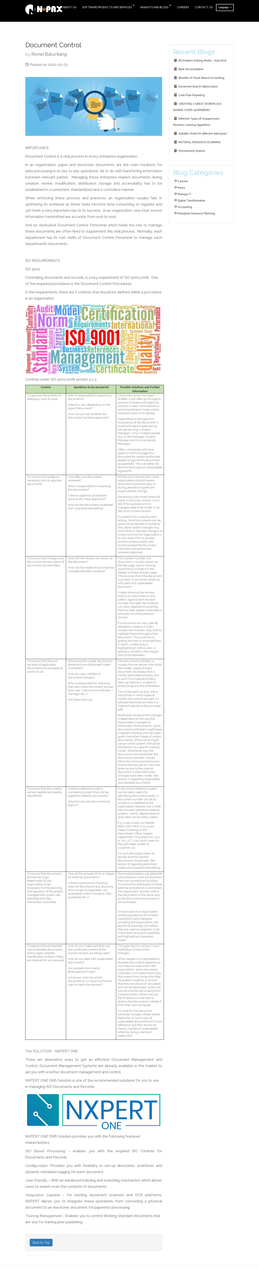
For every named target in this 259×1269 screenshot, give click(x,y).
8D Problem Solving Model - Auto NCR (202, 60)
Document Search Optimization (198, 86)
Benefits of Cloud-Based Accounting (201, 77)
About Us (69, 7)
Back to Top (41, 1242)
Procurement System (192, 150)
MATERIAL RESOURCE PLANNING (200, 142)
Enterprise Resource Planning (196, 213)
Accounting (185, 207)
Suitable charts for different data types (203, 133)
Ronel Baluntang (49, 54)
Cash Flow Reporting (192, 95)
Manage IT (184, 194)
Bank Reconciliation (191, 69)
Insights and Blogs (154, 7)
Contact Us (204, 7)
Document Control (53, 45)
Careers (183, 7)
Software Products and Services (107, 7)
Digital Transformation (191, 200)
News (181, 187)
